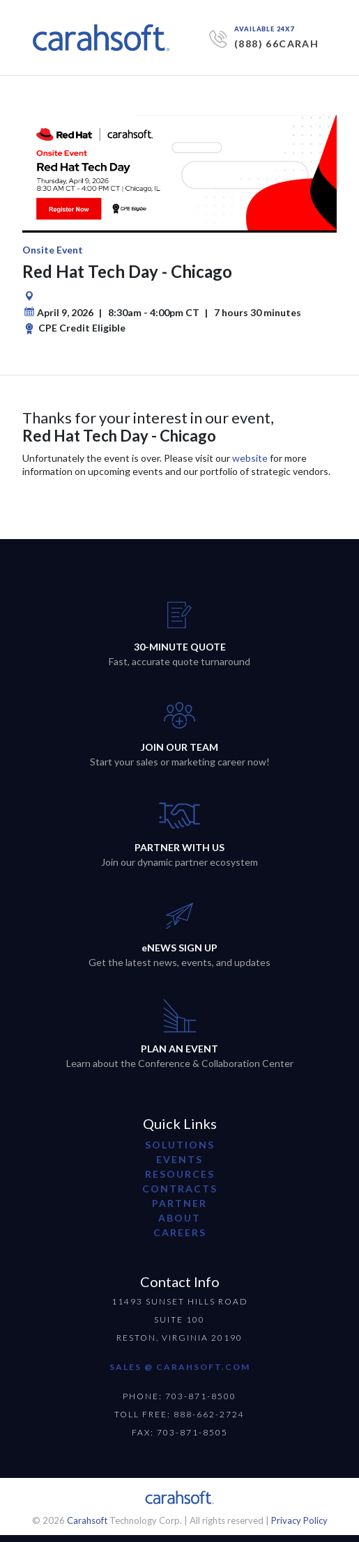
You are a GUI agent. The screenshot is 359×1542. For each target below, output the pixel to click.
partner (179, 1203)
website (250, 458)
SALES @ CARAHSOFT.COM (179, 1367)
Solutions (180, 1145)
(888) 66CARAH (276, 43)
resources (180, 1174)
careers (179, 1232)
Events (179, 1159)
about (179, 1218)
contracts (179, 1188)
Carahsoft (87, 1520)
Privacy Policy (299, 1520)
